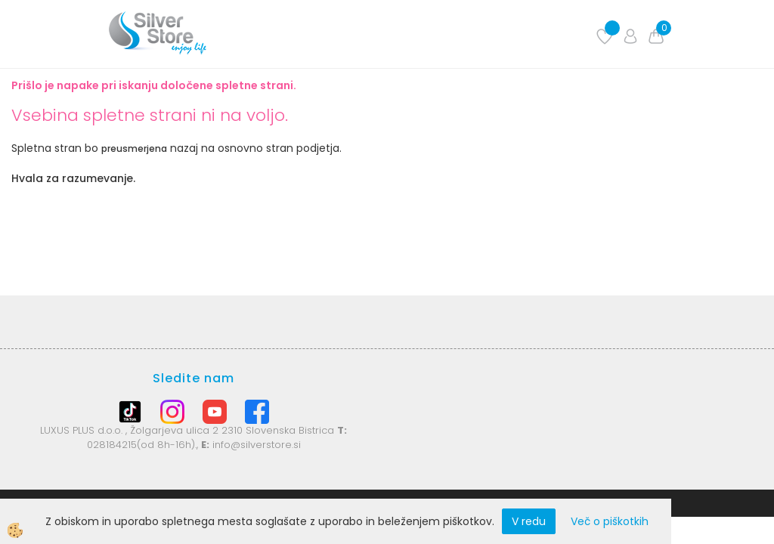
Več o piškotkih (610, 521)
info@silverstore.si (256, 444)
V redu (529, 521)
